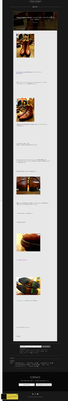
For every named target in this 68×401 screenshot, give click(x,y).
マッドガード (36, 352)
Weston (42, 351)
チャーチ (27, 351)
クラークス (32, 351)
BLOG (35, 7)
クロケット (22, 351)
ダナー (47, 351)
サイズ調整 (30, 352)
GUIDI (21, 352)
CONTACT (35, 377)
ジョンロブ (37, 351)
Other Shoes (23, 28)
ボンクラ (25, 352)
